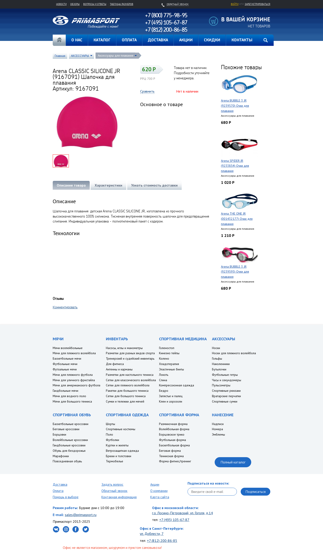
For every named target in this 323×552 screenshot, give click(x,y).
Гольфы (217, 358)
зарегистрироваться (257, 4)
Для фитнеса (115, 364)
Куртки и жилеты (117, 445)
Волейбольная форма (174, 429)
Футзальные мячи (65, 369)
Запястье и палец (171, 396)
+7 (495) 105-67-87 (174, 519)
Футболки (112, 440)
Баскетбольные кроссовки (70, 424)
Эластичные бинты (171, 369)
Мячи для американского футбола (76, 385)
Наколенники (221, 364)
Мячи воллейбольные (68, 348)
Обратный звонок (114, 491)
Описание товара (71, 185)
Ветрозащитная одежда (122, 451)
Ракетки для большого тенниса (127, 391)
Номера (217, 429)
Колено (164, 358)
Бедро (163, 391)
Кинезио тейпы (169, 353)
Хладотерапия (169, 364)
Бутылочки (219, 369)
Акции (154, 484)
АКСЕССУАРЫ (80, 56)
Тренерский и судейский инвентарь (130, 358)
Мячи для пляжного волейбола (74, 353)
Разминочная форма (173, 424)
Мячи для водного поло (69, 396)
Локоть (163, 375)
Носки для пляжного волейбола (234, 353)
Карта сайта (159, 497)
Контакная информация (119, 497)
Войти (234, 4)
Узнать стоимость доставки (154, 185)
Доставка (60, 484)
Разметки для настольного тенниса (129, 375)
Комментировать (65, 307)
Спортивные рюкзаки (226, 391)
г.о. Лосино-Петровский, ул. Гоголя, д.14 (182, 513)
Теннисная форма (171, 456)
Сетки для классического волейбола (131, 380)
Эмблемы (218, 434)
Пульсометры (221, 385)
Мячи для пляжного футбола (73, 375)
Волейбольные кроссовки (70, 440)
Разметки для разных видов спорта (130, 353)
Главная (59, 40)
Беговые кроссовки (66, 429)
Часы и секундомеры (226, 380)
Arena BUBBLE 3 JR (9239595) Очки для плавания (235, 272)
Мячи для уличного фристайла (74, 380)
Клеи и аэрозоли (170, 401)
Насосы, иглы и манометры (124, 348)
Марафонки (61, 456)
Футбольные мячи (65, 364)
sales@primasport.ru (80, 514)
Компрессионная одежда (176, 385)
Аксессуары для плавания (115, 55)
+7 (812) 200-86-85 (162, 540)
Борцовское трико (171, 434)
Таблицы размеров (121, 4)
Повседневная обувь (67, 461)
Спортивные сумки (224, 401)
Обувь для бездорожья (69, 451)
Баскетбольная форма (174, 445)
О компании (159, 491)
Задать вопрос (112, 484)
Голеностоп (166, 348)
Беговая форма (170, 451)
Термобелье (114, 461)
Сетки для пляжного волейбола (127, 385)
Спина (163, 380)
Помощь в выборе (66, 497)
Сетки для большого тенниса (126, 396)
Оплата (58, 491)
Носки (216, 348)
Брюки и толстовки (118, 456)
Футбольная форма (172, 440)
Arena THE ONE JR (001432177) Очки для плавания (237, 218)
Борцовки (59, 434)
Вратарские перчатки (226, 396)
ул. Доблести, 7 (152, 533)
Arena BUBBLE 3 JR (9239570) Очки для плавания (235, 105)
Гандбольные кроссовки (69, 445)
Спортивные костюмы (120, 429)
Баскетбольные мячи (67, 358)
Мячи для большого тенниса (72, 401)
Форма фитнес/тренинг (175, 461)
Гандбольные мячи (65, 391)
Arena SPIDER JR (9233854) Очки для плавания (235, 166)
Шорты (110, 424)
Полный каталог (232, 462)
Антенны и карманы (119, 369)
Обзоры (75, 4)
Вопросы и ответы (94, 4)
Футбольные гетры (225, 375)
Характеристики (108, 185)
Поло (109, 434)
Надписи (218, 424)
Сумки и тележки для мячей (125, 401)
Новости (61, 4)
